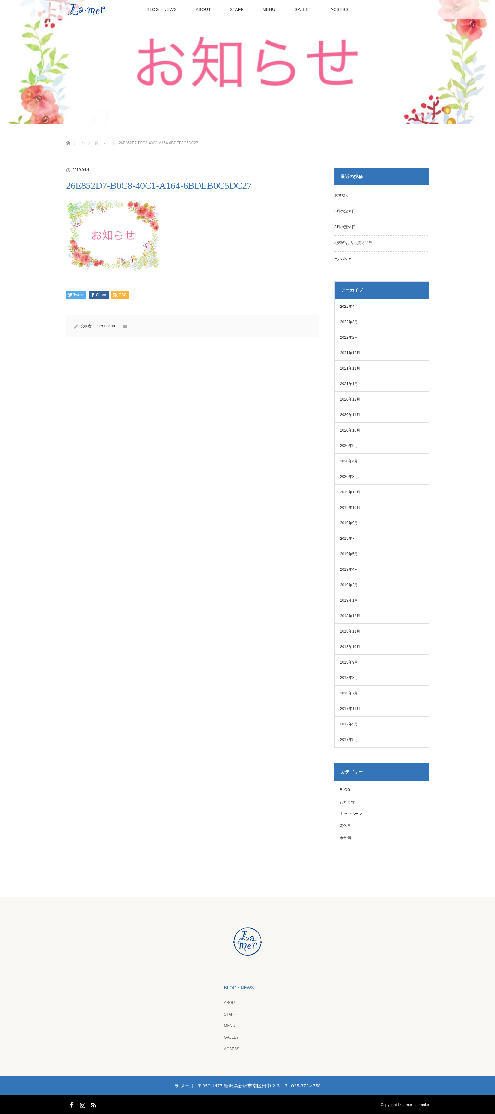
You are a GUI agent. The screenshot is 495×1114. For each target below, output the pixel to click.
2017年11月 (350, 708)
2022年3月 (349, 322)
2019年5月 (349, 554)
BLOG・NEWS (162, 9)
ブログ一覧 (89, 143)
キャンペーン (351, 814)
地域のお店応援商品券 (353, 243)
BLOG (345, 790)
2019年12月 (350, 492)
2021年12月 (350, 353)
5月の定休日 (344, 211)
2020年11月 (350, 415)
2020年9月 (349, 446)
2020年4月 (349, 461)
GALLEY (302, 9)
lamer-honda (104, 326)
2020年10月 (350, 430)
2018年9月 (349, 662)
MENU (268, 9)
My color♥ (342, 258)
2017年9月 (349, 724)
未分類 (345, 838)
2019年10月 (350, 507)
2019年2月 (349, 585)
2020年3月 (349, 476)
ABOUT (203, 9)
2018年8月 (349, 678)
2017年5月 (349, 739)
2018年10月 (350, 647)
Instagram (81, 1103)
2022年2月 (349, 337)
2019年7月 (349, 538)
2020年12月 (350, 399)
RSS (93, 1103)
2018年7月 (349, 693)
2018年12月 (350, 616)
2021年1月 (349, 384)
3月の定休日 (344, 227)
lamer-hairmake (416, 1104)
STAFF (236, 9)
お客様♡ (341, 195)
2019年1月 (349, 600)
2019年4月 (349, 569)
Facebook (70, 1103)
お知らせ (347, 802)
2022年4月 (349, 306)
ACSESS (340, 9)
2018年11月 (350, 631)
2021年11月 (350, 368)
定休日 (345, 826)
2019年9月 (349, 523)
